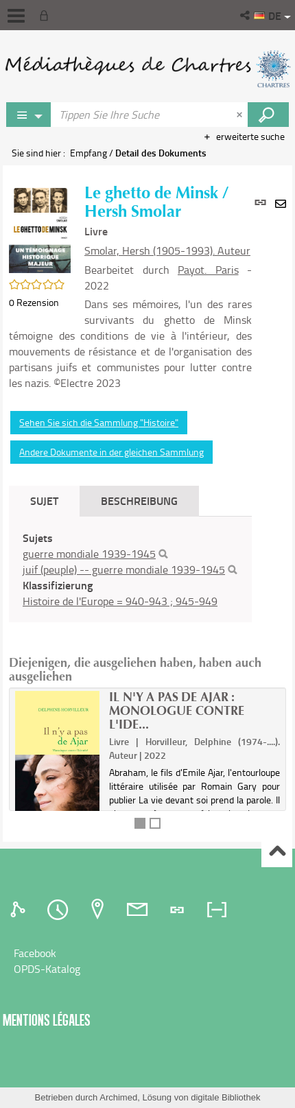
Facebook (35, 952)
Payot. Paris (208, 269)
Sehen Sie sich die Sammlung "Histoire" (98, 422)
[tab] (20, 909)
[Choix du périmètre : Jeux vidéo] (28, 114)
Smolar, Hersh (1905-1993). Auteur (167, 250)
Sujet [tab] (44, 500)
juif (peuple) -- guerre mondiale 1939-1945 (124, 569)
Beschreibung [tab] (139, 500)
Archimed (118, 1097)
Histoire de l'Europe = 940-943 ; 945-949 (120, 601)
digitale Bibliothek (225, 1097)
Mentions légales (47, 1020)
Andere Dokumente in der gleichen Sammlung (111, 451)
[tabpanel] (130, 569)
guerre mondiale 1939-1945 (89, 553)
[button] (246, 15)
